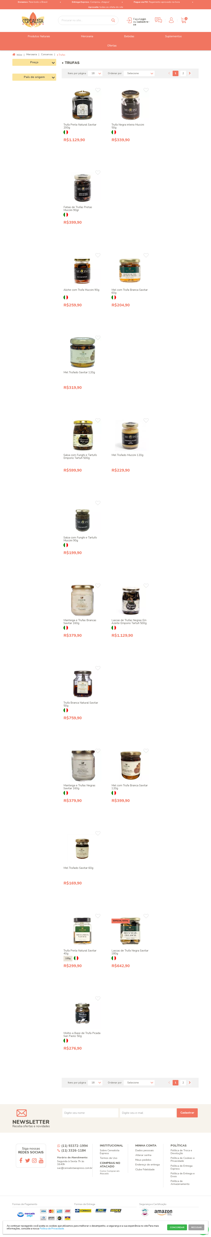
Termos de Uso (108, 1158)
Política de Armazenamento (180, 1182)
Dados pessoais (144, 1150)
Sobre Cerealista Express (109, 1152)
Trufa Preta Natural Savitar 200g (79, 126)
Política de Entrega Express (181, 1167)
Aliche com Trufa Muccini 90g (81, 290)
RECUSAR (196, 1227)
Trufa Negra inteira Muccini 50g (128, 126)
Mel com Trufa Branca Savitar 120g (130, 787)
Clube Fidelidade (145, 1169)
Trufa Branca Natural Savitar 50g (80, 704)
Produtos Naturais (36, 36)
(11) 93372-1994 (74, 1146)
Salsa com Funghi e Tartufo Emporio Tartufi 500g (80, 456)
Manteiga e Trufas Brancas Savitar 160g (79, 621)
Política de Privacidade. (52, 1228)
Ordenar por (115, 73)
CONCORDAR (177, 1227)
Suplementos (171, 36)
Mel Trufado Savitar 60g (78, 868)
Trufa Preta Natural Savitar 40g (79, 952)
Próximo (190, 73)
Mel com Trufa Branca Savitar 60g (130, 291)
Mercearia (84, 36)
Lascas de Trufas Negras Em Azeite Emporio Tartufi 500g (129, 621)
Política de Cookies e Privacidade (183, 1159)
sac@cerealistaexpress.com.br (74, 1168)
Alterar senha (143, 1155)
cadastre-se (141, 23)
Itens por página (77, 73)
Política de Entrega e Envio (183, 1175)
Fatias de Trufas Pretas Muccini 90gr (77, 208)
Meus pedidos (143, 1160)
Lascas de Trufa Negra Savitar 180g (130, 952)
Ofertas (109, 46)
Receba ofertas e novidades (31, 1126)
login (142, 19)
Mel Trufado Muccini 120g (127, 455)
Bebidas (126, 36)
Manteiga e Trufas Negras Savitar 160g (79, 787)
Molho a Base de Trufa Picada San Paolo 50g (81, 1034)
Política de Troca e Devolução (181, 1152)
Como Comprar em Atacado (110, 1172)
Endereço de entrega (147, 1164)
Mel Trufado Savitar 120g (79, 372)
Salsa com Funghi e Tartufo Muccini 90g (80, 539)
